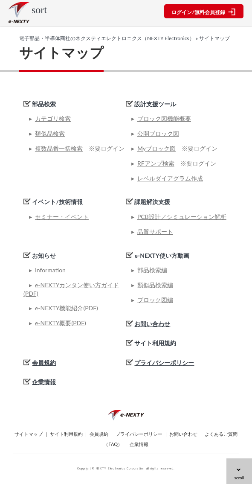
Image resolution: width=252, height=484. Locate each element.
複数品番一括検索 (59, 148)
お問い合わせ (152, 323)
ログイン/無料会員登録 (203, 12)
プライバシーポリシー (164, 362)
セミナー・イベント (62, 216)
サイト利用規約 (155, 343)
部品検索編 (152, 270)
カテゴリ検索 (53, 118)
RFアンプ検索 (155, 163)
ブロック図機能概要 (164, 118)
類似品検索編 (155, 285)
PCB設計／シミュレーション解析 (181, 216)
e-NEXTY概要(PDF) (60, 323)
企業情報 (44, 381)
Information (50, 270)
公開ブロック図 (158, 133)
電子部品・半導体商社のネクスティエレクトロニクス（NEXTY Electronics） (106, 38)
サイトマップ (28, 434)
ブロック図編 (155, 299)
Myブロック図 (156, 148)
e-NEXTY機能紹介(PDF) (66, 308)
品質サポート (155, 231)
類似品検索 (50, 133)
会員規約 (44, 362)
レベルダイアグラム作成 (170, 178)
